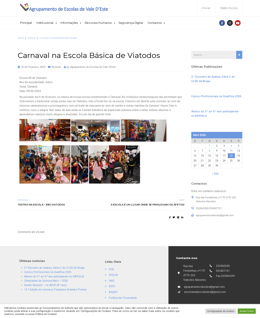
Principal (26, 22)
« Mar (215, 173)
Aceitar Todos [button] (247, 311)
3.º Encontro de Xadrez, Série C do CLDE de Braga (54, 267)
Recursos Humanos (98, 22)
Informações (69, 22)
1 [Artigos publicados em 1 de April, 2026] (209, 145)
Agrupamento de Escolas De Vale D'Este (93, 66)
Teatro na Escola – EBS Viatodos (41, 204)
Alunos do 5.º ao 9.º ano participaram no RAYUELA (54, 276)
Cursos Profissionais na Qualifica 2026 (216, 96)
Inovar (206, 8)
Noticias (56, 66)
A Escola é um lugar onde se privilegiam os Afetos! (147, 204)
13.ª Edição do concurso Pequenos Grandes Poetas (55, 289)
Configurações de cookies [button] (220, 311)
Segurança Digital (131, 22)
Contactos (155, 22)
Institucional (44, 22)
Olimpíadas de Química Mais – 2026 (46, 280)
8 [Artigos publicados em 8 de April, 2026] (209, 150)
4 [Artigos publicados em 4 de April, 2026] (231, 145)
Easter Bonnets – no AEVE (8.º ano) (45, 285)
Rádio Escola (228, 8)
